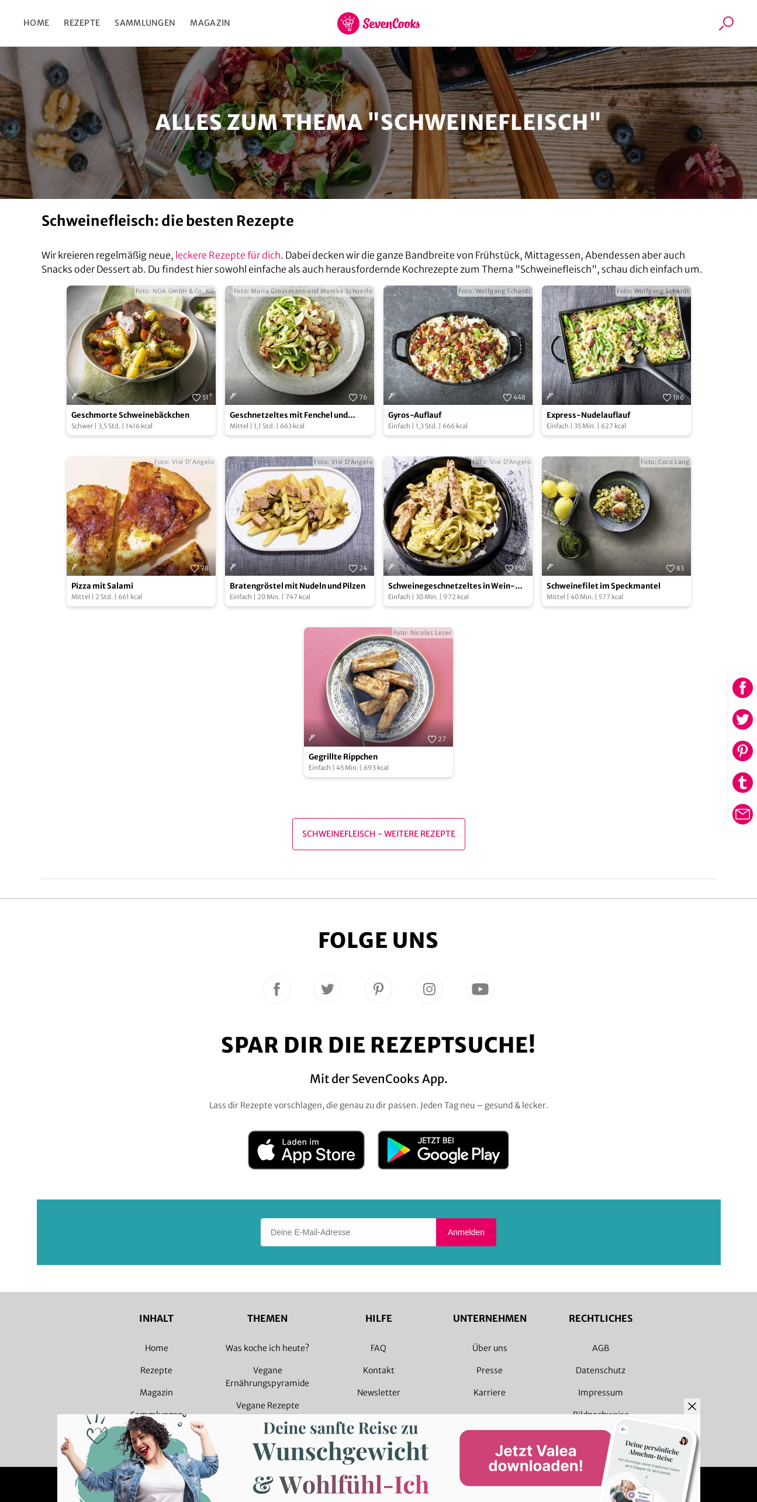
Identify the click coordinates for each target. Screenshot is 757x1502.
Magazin (210, 23)
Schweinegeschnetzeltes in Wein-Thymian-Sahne (451, 586)
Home (36, 23)
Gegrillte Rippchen (343, 757)
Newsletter (378, 1392)
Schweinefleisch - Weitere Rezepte (378, 834)
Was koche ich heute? (267, 1348)
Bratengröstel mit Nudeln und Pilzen (297, 586)
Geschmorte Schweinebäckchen (130, 415)
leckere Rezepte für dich (228, 255)
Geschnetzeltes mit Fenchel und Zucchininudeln (289, 415)
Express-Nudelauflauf (588, 415)
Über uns (489, 1348)
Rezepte (82, 23)
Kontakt (379, 1370)
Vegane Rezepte (267, 1405)
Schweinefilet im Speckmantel (604, 586)
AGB (600, 1348)
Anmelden (466, 1232)
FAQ (378, 1348)
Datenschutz (600, 1370)
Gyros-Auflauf (414, 415)
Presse (489, 1370)
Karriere (489, 1392)
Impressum (600, 1392)
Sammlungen (145, 23)
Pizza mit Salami (102, 586)
